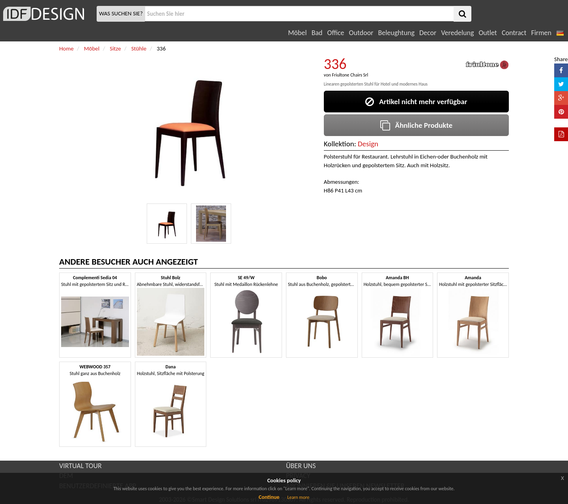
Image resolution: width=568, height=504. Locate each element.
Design (368, 143)
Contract (514, 32)
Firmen (541, 32)
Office (335, 32)
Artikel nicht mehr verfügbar (416, 101)
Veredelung (457, 32)
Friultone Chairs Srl (350, 75)
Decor (427, 32)
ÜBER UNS (301, 465)
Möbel (297, 32)
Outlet (487, 32)
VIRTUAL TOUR (80, 465)
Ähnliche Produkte (416, 125)
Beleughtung (396, 32)
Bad (317, 32)
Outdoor (361, 32)
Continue (269, 497)
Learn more (298, 497)
